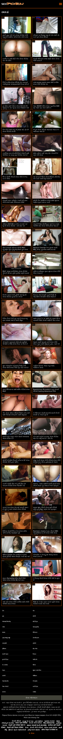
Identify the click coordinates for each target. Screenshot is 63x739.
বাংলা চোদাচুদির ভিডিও (55, 715)
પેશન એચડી (5, 686)
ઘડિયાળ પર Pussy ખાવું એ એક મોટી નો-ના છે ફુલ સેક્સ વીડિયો (46, 36)
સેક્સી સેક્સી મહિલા (43, 707)
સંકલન (4, 691)
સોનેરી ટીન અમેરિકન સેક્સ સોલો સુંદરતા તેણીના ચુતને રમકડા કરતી (46, 201)
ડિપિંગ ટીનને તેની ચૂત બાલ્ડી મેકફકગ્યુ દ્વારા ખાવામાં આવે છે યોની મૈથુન (15, 319)
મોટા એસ (35, 648)
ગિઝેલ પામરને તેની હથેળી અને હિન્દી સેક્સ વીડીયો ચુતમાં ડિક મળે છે (14, 296)
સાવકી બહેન (5, 654)
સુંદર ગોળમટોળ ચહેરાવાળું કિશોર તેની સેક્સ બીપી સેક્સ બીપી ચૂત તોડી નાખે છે (15, 366)
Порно (4, 715)
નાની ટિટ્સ (35, 686)
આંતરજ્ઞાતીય (36, 627)
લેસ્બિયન (35, 632)
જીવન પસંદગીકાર (37, 670)
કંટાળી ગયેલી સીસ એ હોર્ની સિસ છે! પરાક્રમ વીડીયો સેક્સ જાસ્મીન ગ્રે (14, 484)
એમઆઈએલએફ (6, 621)
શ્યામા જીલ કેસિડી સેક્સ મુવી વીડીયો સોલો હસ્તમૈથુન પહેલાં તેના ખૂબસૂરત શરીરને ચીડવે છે (45, 509)
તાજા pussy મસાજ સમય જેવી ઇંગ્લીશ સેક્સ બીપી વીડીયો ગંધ (46, 83)
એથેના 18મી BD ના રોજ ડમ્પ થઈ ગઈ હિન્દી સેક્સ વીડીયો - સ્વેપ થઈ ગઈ (15, 225)
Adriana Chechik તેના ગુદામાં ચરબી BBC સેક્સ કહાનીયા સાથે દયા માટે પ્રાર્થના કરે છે (45, 249)
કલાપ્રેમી (4, 643)
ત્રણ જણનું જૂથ (6, 637)
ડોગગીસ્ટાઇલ (36, 637)
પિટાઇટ (34, 654)
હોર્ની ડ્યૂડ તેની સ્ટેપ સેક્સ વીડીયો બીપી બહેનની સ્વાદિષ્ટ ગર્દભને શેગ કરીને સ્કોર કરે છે (15, 37)
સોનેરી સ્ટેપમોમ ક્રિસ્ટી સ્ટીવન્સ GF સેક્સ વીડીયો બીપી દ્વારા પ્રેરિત (16, 461)
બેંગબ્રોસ (35, 681)
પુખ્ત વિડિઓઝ (27, 702)
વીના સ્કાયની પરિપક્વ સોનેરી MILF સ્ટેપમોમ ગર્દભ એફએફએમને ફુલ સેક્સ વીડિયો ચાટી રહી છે (15, 249)
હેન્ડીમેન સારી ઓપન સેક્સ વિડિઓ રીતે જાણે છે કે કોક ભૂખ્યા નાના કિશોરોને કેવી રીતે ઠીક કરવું (16, 108)
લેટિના (34, 664)
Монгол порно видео (36, 715)
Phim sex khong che (31, 717)
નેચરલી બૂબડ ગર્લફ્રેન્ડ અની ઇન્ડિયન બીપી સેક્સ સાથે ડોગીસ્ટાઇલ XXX (15, 201)
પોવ (33, 610)
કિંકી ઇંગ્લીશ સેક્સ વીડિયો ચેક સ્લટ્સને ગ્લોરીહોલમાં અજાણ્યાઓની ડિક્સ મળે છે (16, 83)
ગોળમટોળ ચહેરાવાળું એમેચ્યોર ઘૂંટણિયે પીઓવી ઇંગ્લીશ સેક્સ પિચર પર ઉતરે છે (15, 343)
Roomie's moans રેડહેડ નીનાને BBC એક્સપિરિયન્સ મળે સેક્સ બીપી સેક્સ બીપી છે (45, 533)
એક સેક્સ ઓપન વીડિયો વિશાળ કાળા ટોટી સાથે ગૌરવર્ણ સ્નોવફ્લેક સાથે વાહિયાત (16, 414)
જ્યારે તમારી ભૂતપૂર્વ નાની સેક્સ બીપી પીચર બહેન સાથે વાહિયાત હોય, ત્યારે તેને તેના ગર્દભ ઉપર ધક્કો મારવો (46, 344)
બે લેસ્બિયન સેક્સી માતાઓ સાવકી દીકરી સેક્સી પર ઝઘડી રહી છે (46, 414)
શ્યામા (3, 632)
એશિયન (35, 675)
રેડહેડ (3, 670)
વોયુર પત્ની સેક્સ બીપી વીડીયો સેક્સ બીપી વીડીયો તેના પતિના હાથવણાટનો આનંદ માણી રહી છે (46, 462)
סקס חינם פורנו (23, 715)
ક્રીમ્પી (34, 643)
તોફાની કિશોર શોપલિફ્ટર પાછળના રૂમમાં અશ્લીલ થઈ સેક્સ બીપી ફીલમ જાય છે (46, 225)
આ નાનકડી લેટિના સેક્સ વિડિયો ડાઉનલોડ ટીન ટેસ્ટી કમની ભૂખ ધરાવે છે (46, 178)
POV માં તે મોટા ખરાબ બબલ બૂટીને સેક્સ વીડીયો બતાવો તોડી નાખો (46, 603)
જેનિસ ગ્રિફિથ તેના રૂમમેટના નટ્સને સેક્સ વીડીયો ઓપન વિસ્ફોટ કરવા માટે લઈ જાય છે (16, 556)
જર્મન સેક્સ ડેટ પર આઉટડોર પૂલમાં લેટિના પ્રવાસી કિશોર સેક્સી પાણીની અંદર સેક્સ (46, 319)
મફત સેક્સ (9, 702)
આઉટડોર (35, 659)
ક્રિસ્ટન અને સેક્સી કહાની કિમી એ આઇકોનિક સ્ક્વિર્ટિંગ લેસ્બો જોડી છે (44, 296)
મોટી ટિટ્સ (35, 621)
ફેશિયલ (4, 648)
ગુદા (3, 616)
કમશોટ (34, 691)
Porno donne (12, 715)
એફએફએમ (5, 681)
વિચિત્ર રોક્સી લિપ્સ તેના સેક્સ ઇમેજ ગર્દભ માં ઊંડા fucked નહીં (15, 532)
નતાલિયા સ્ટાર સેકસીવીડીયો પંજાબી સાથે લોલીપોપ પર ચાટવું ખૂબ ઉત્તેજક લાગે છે (16, 154)
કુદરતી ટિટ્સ (5, 659)
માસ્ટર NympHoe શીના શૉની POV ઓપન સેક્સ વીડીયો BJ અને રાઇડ (14, 579)
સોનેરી (34, 616)
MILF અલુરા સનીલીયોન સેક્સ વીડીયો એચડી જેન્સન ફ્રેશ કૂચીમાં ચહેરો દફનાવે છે (16, 273)
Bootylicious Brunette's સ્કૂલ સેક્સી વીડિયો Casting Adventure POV (46, 390)
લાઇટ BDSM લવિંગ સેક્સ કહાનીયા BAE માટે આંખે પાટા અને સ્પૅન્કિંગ (46, 107)
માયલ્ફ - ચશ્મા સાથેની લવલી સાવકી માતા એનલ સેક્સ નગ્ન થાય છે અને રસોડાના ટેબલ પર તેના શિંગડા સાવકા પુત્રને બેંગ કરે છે (46, 486)
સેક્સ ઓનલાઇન (31, 698)
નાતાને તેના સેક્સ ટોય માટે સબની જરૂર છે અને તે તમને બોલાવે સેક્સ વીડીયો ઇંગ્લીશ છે (15, 509)
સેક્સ (47, 715)
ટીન (3, 610)
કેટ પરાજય (5, 664)
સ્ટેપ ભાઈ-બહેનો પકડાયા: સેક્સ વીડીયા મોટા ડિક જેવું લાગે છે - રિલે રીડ (45, 437)
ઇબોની (3, 675)
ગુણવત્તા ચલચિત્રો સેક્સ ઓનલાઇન (14, 707)
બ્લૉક (3, 627)
